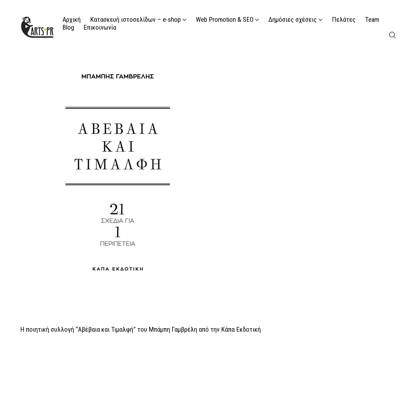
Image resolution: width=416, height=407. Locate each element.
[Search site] (392, 35)
